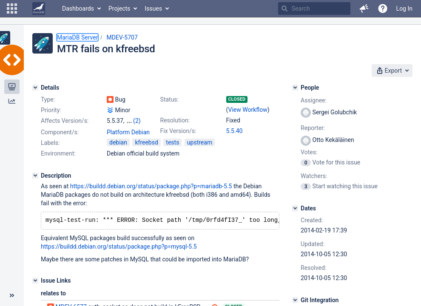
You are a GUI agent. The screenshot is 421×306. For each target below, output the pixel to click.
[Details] (35, 88)
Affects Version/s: (64, 120)
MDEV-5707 (121, 37)
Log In (404, 8)
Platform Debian (128, 132)
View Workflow (247, 109)
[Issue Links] (35, 281)
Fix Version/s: (178, 131)
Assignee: (314, 100)
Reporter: (313, 128)
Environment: (58, 153)
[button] (12, 8)
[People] (295, 88)
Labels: (50, 142)
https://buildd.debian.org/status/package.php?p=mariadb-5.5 (151, 186)
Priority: (51, 110)
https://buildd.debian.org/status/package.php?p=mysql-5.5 (119, 247)
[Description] (35, 175)
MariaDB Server (77, 37)
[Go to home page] (38, 8)
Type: (48, 99)
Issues (153, 8)
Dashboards (78, 8)
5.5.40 (234, 131)
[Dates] (295, 208)
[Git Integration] (295, 300)
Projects (119, 8)
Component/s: (60, 132)
